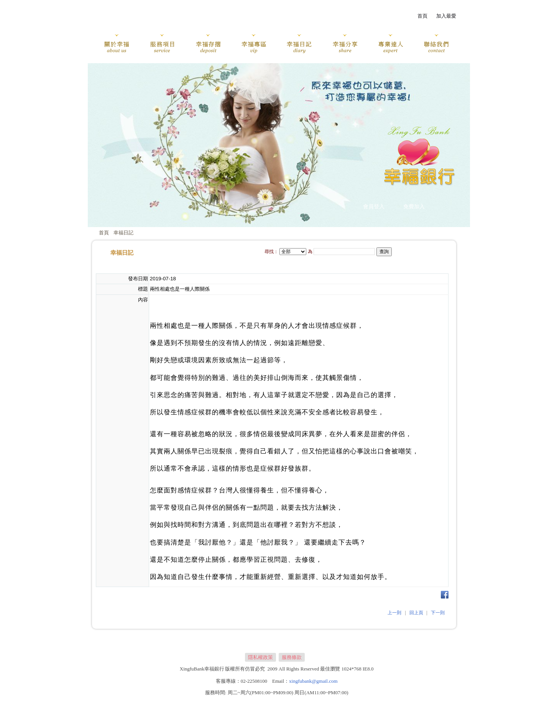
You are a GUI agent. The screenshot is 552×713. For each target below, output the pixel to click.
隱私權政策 (260, 657)
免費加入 (414, 206)
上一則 (394, 612)
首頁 (104, 232)
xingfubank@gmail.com (313, 681)
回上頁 (416, 612)
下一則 (438, 612)
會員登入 (373, 206)
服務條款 (292, 657)
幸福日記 (123, 232)
